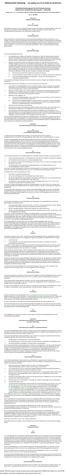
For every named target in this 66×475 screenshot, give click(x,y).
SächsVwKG (55, 441)
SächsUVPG (38, 389)
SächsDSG (17, 44)
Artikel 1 (14, 12)
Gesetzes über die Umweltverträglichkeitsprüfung (21, 385)
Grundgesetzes (34, 466)
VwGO (46, 295)
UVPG (35, 385)
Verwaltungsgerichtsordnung (36, 295)
